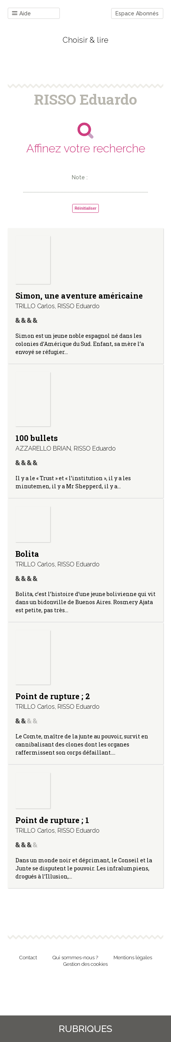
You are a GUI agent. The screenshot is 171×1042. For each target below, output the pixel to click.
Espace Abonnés (137, 13)
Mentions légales (132, 957)
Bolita (27, 554)
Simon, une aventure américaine (79, 296)
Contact (28, 957)
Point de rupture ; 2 (52, 696)
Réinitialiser (85, 208)
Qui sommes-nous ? (75, 957)
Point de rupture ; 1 (52, 820)
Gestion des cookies (85, 964)
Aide (21, 13)
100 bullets (36, 438)
